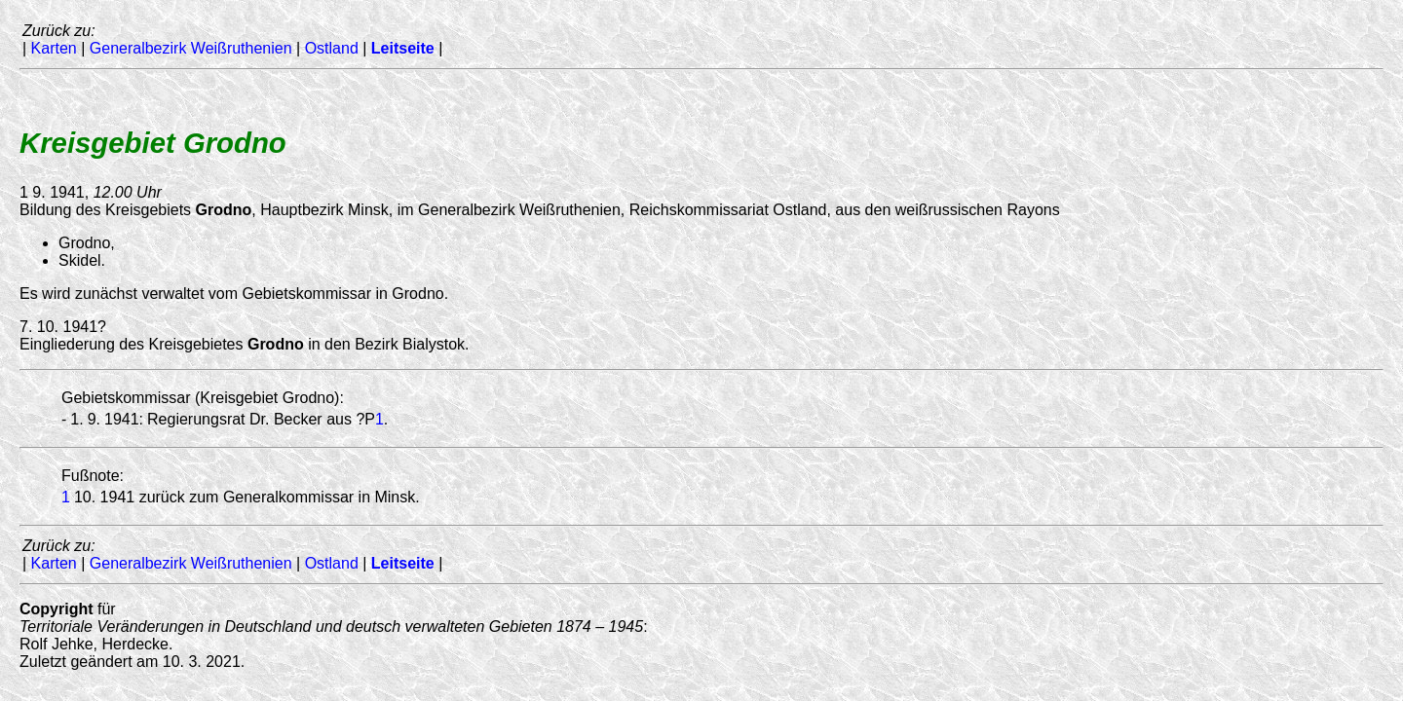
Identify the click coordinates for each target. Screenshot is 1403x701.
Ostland (332, 48)
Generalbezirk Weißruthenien (191, 48)
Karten (54, 48)
